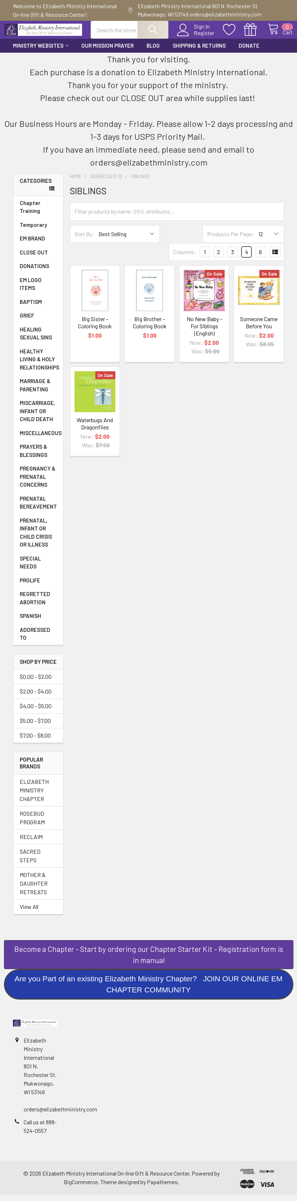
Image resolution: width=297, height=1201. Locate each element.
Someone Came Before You (259, 329)
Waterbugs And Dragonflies (95, 430)
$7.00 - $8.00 (35, 741)
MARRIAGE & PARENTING (35, 391)
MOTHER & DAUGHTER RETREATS (34, 890)
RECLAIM (31, 843)
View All (29, 913)
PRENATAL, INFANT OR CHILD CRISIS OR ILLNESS (36, 539)
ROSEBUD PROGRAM (32, 824)
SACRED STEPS (30, 862)
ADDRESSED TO (35, 640)
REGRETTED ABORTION (35, 604)
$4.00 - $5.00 (36, 712)
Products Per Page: (230, 240)
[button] (148, 961)
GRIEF (27, 322)
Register (196, 37)
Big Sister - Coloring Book (95, 329)
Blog (153, 52)
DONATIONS (34, 272)
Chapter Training (30, 213)
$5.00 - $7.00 (35, 727)
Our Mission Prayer (107, 52)
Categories (36, 187)
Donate (249, 52)
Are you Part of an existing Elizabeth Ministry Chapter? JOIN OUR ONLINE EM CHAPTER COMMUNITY (148, 991)
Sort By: (84, 240)
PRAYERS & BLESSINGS (33, 457)
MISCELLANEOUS (41, 439)
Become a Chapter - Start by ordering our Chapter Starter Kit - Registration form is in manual (148, 961)
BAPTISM (31, 308)
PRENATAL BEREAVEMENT (38, 509)
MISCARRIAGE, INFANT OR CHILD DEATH (37, 417)
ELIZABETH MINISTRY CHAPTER (34, 797)
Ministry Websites (40, 52)
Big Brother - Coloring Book (150, 329)
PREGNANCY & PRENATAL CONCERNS (38, 483)
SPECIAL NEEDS (30, 569)
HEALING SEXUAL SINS (36, 340)
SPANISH (30, 622)
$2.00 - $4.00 (36, 697)
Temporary (33, 231)
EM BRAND (32, 245)
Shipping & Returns (199, 52)
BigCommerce (81, 1188)
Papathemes (162, 1188)
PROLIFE (30, 586)
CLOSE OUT (34, 259)
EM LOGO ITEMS (31, 290)
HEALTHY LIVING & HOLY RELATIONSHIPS (39, 365)
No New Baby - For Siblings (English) (204, 332)
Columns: (184, 258)
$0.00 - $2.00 (36, 683)
